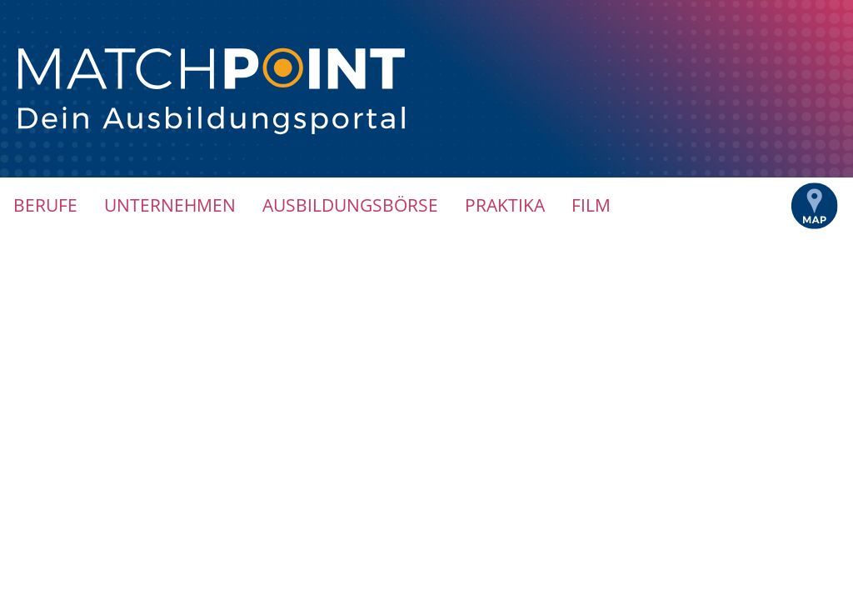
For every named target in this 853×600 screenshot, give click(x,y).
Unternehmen (170, 205)
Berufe (45, 205)
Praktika (505, 205)
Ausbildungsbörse (350, 205)
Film (591, 205)
